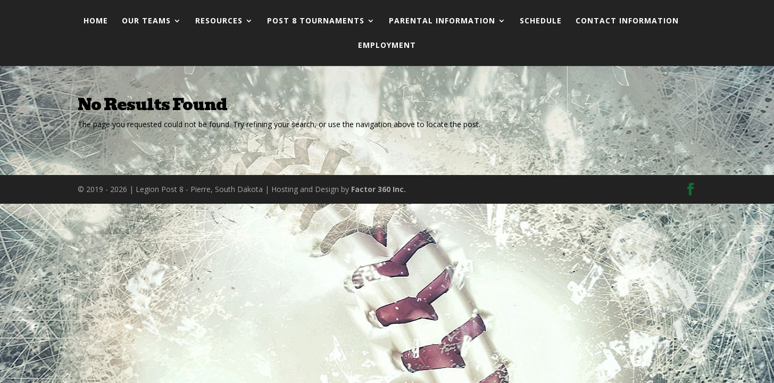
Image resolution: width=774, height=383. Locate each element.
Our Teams (146, 21)
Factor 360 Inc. (378, 189)
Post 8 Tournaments (315, 21)
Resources (219, 21)
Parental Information (442, 21)
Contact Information (627, 21)
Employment (387, 45)
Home (96, 21)
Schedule (541, 21)
